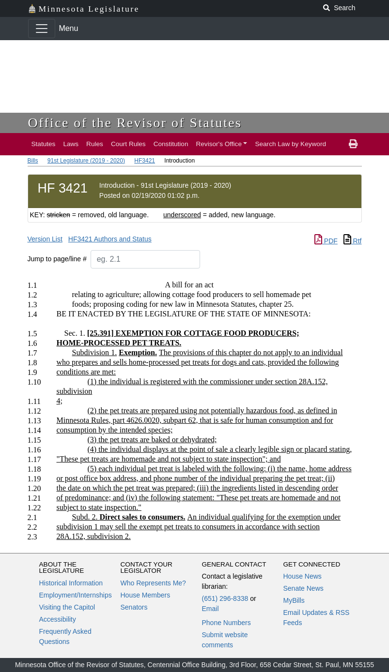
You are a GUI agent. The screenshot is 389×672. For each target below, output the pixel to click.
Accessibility (57, 619)
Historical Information (71, 583)
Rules (94, 144)
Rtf (352, 241)
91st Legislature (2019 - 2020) (86, 160)
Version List (45, 239)
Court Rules (128, 144)
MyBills (294, 600)
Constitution (171, 144)
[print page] (353, 144)
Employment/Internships (75, 595)
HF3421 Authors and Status (110, 239)
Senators (134, 607)
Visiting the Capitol (67, 607)
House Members (146, 595)
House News (302, 576)
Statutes (43, 144)
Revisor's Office (219, 144)
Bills (33, 160)
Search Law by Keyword (290, 144)
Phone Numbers (226, 623)
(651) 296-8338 (225, 598)
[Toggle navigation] (41, 28)
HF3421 (144, 160)
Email (210, 608)
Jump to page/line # (57, 259)
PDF (326, 241)
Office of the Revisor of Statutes (135, 122)
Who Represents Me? (153, 583)
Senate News (303, 588)
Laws (70, 144)
